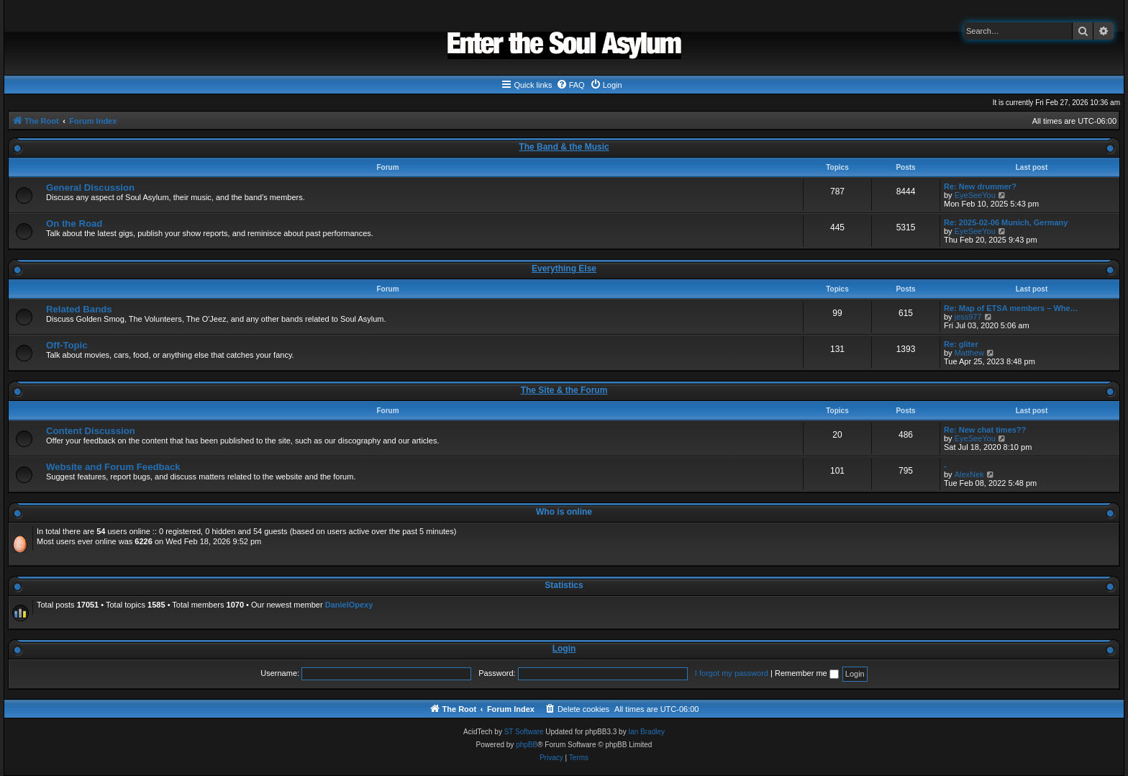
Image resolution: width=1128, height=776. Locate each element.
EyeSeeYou (975, 195)
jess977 (968, 316)
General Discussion (90, 187)
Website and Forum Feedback (113, 466)
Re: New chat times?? (985, 429)
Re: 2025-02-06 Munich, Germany (1006, 222)
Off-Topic (67, 345)
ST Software (524, 732)
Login (564, 649)
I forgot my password (731, 673)
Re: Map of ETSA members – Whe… (1011, 308)
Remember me (807, 673)
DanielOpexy (349, 604)
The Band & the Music (564, 147)
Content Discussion (90, 430)
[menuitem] (570, 85)
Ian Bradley (646, 732)
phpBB (526, 745)
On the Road (74, 223)
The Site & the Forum (564, 390)
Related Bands (79, 309)
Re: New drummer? (980, 186)
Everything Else (564, 268)
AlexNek (969, 474)
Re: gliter (961, 344)
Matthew (970, 352)
